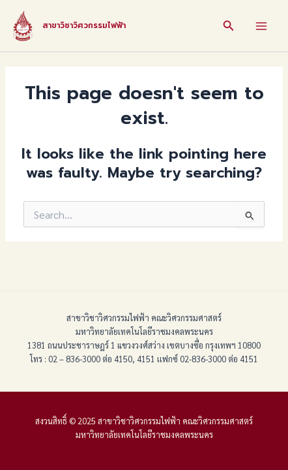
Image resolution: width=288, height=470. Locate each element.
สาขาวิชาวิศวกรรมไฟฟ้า (84, 25)
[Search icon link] (229, 26)
